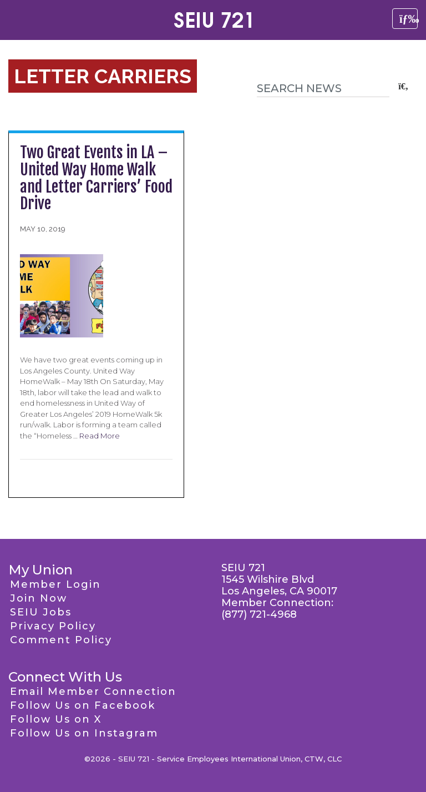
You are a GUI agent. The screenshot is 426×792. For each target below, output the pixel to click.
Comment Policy (61, 640)
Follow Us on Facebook (82, 705)
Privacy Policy (53, 626)
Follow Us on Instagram (84, 733)
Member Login (55, 584)
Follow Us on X (56, 719)
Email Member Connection (93, 691)
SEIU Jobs (41, 612)
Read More (99, 435)
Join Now (38, 598)
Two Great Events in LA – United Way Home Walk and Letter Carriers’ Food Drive (96, 178)
